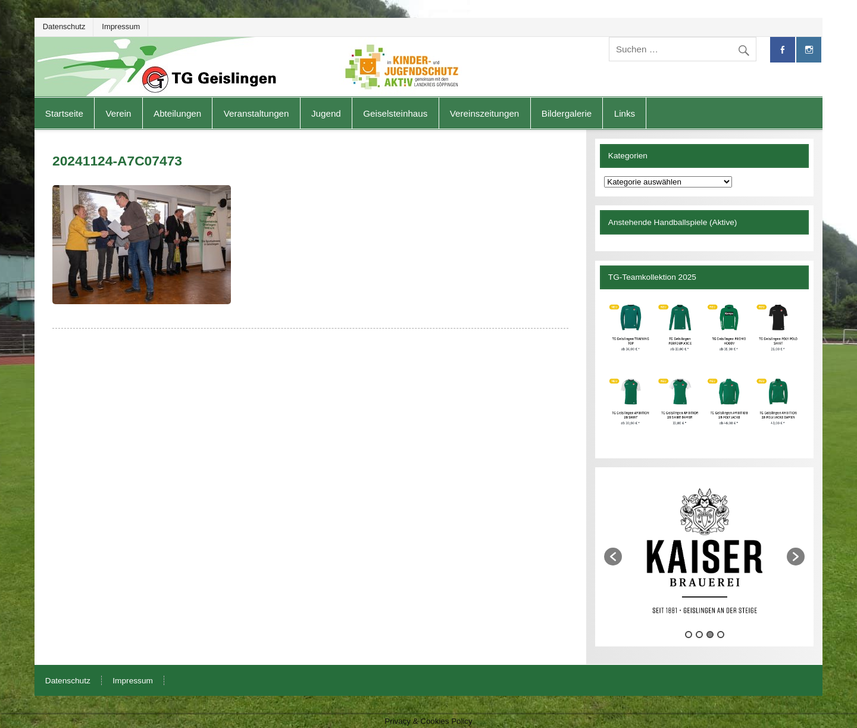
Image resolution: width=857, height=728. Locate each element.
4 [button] (720, 634)
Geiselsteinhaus (395, 113)
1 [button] (688, 634)
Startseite (64, 113)
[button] (613, 556)
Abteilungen (177, 113)
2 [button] (699, 634)
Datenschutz (64, 26)
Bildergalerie (567, 113)
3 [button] (710, 634)
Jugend (326, 113)
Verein (118, 113)
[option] (704, 550)
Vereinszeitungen (485, 113)
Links (624, 113)
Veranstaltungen (256, 113)
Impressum (121, 26)
